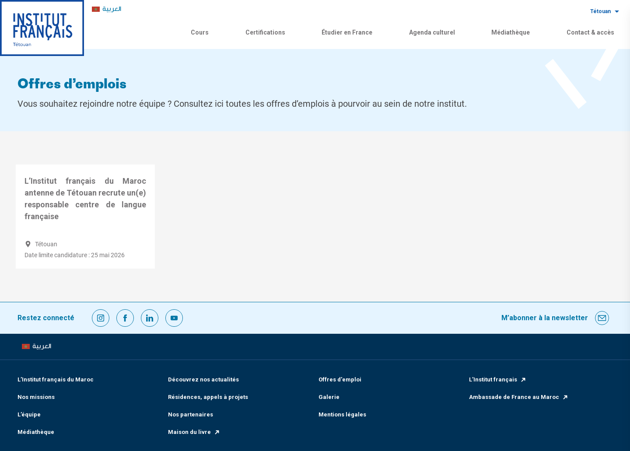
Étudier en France (347, 32)
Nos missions (36, 397)
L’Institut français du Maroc (56, 379)
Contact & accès (590, 32)
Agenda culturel (432, 32)
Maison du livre (194, 432)
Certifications (265, 32)
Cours (200, 32)
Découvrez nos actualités (203, 379)
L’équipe (29, 414)
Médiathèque (510, 32)
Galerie (329, 397)
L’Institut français (498, 379)
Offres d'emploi (339, 379)
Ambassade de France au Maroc (519, 397)
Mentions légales (342, 414)
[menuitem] (107, 9)
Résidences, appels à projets (208, 397)
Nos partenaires (190, 414)
